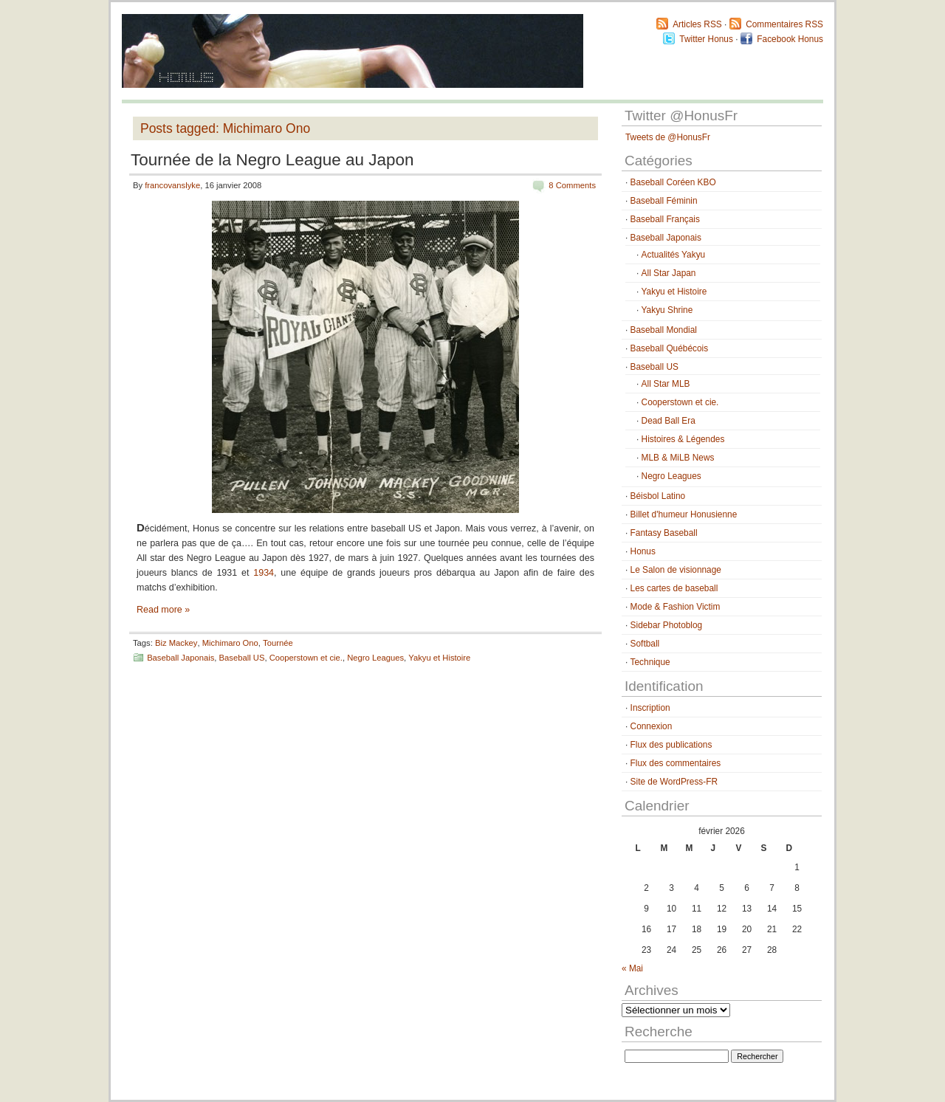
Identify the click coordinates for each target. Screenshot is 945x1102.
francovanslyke (172, 185)
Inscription (650, 708)
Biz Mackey (176, 642)
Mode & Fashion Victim (675, 607)
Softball (645, 643)
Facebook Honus (790, 39)
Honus (643, 551)
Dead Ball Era (668, 421)
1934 (263, 573)
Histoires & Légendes (683, 439)
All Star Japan (669, 273)
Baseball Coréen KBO (673, 182)
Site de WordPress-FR (674, 781)
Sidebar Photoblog (666, 625)
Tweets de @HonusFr (667, 137)
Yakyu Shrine (667, 310)
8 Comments (572, 185)
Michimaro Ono (230, 642)
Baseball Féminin (664, 201)
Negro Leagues (375, 657)
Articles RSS (697, 24)
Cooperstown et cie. (306, 657)
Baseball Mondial (663, 330)
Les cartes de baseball (674, 588)
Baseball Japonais (180, 657)
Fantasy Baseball (664, 533)
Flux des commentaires (675, 763)
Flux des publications (671, 745)
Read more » (163, 610)
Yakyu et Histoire (439, 657)
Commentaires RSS (784, 24)
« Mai (632, 968)
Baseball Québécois (669, 348)
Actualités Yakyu (674, 254)
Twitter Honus (706, 39)
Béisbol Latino (658, 496)
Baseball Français (665, 219)
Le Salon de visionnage (675, 570)
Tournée (278, 642)
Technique (650, 662)
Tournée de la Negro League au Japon (272, 160)
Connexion (651, 726)
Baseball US (242, 657)
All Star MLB (666, 384)
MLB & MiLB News (678, 457)
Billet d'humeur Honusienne (684, 514)
